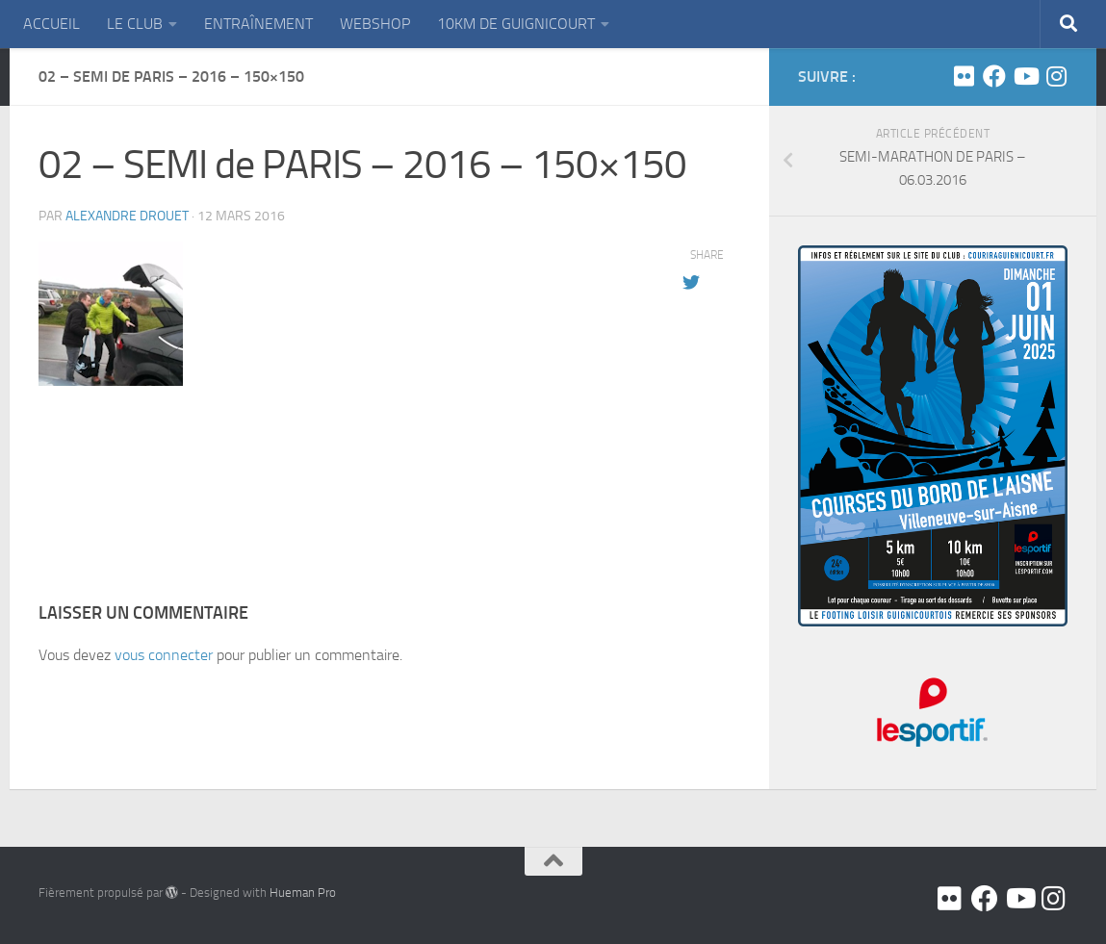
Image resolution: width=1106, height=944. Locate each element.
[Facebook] (994, 76)
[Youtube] (1025, 76)
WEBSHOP (375, 23)
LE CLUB (135, 23)
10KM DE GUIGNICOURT (516, 23)
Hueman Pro (303, 892)
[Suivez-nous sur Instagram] (1055, 76)
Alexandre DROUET (127, 216)
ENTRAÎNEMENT (258, 23)
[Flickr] (963, 76)
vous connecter (164, 655)
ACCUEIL (51, 23)
